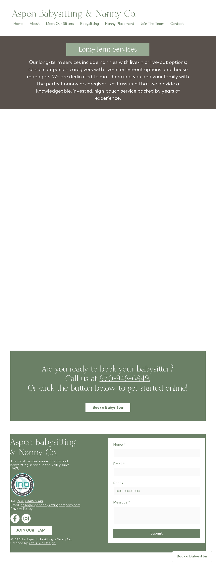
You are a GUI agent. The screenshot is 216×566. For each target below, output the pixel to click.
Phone (118, 483)
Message (121, 502)
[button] (192, 556)
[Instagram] (26, 518)
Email (119, 464)
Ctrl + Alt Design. (42, 543)
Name (119, 445)
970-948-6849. (125, 378)
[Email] (155, 472)
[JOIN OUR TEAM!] (31, 530)
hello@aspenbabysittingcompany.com (50, 505)
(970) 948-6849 (30, 501)
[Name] (155, 453)
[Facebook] (15, 518)
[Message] (156, 515)
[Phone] (155, 491)
